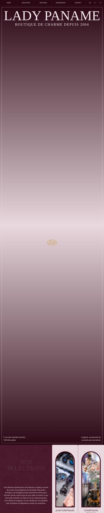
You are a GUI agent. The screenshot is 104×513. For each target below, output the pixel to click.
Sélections (26, 3)
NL (95, 3)
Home (8, 3)
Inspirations (60, 3)
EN (101, 3)
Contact (78, 3)
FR (90, 3)
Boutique (43, 3)
